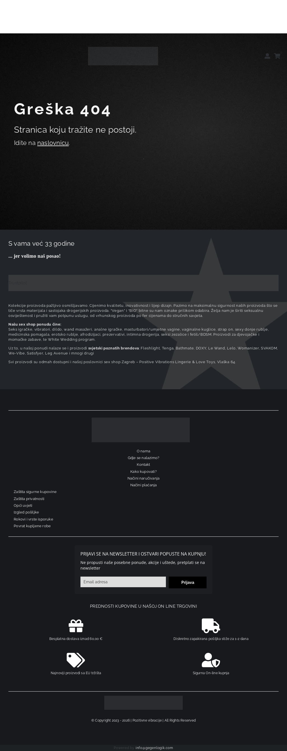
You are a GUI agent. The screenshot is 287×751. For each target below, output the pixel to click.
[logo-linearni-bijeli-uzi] (141, 419)
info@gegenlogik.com (154, 748)
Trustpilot (17, 282)
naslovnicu (53, 142)
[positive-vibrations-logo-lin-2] (123, 48)
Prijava (187, 582)
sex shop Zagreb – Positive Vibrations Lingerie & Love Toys (159, 362)
